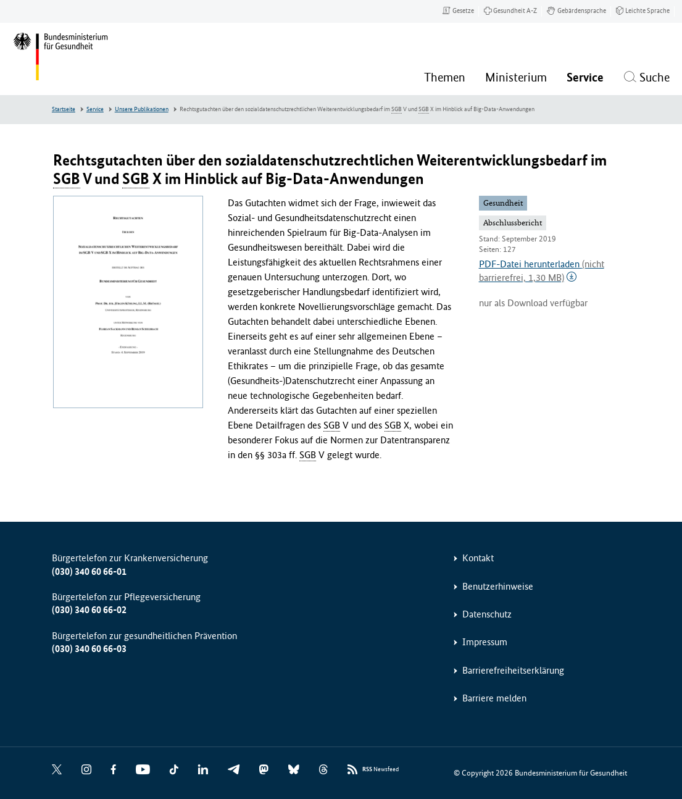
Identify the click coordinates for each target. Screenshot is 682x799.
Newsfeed (380, 769)
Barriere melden (494, 698)
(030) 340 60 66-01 (89, 571)
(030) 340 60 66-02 (89, 610)
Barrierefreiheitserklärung (513, 670)
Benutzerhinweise (497, 586)
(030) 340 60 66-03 (89, 649)
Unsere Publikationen (141, 109)
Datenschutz (487, 614)
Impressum (484, 642)
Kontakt (478, 558)
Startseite (63, 109)
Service (95, 109)
